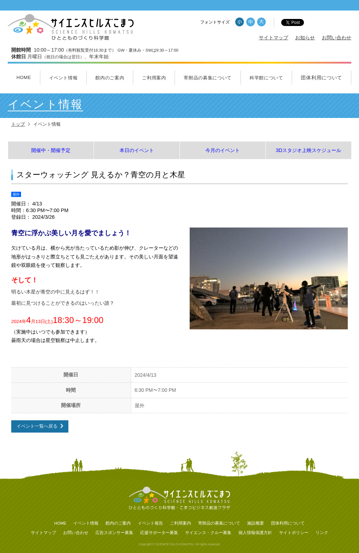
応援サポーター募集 (159, 533)
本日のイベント (137, 150)
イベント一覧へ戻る (36, 426)
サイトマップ (273, 37)
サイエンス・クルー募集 (208, 533)
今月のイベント (222, 150)
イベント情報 (63, 77)
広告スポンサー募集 (114, 533)
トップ (18, 124)
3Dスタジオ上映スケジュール (308, 150)
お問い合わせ (336, 37)
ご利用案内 (154, 77)
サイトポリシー (294, 533)
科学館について (266, 77)
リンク (322, 533)
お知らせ (305, 37)
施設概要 (255, 523)
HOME (23, 77)
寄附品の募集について (208, 77)
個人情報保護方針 (255, 533)
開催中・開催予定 (50, 150)
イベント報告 (150, 523)
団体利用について (321, 77)
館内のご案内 (109, 77)
